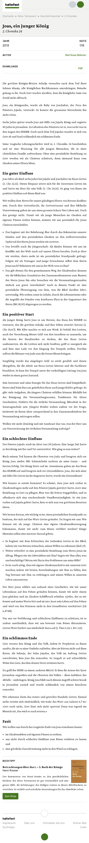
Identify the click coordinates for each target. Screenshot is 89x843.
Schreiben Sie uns (54, 823)
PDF (80, 66)
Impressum (9, 823)
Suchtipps (9, 827)
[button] (72, 4)
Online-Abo (79, 823)
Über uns (29, 823)
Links (83, 827)
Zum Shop (10, 796)
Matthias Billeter (75, 55)
